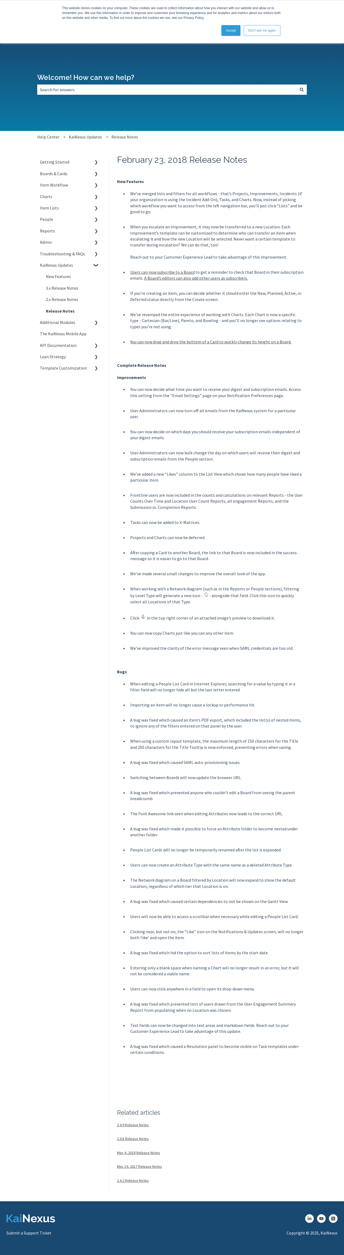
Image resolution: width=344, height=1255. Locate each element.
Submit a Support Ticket (28, 1233)
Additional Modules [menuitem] (57, 322)
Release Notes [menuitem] (60, 311)
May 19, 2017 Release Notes (139, 1166)
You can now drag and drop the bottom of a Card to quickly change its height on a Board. (210, 341)
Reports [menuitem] (47, 231)
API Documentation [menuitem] (58, 345)
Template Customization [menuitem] (63, 368)
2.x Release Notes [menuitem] (62, 299)
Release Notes (124, 137)
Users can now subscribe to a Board (162, 272)
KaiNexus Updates (85, 137)
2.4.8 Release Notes (133, 1138)
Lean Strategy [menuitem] (53, 356)
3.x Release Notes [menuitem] (62, 288)
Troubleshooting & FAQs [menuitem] (62, 253)
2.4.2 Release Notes (133, 1180)
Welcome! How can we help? (85, 77)
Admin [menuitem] (46, 242)
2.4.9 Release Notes (133, 1124)
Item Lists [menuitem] (49, 208)
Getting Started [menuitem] (54, 162)
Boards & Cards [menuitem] (53, 173)
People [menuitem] (46, 219)
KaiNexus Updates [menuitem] (56, 265)
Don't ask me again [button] (262, 30)
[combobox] (167, 89)
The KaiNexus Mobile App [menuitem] (63, 333)
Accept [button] (231, 30)
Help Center (48, 137)
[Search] (302, 89)
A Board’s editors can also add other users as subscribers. (196, 278)
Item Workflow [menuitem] (54, 185)
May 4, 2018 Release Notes (138, 1152)
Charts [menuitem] (46, 196)
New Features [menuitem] (58, 276)
